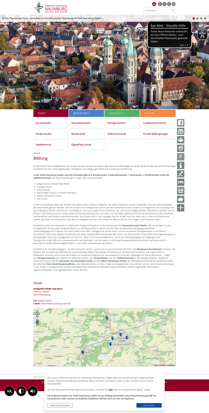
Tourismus (116, 113)
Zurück (36, 153)
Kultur (149, 113)
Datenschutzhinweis (60, 405)
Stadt (42, 113)
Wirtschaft (81, 113)
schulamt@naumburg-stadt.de (56, 303)
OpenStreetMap (160, 365)
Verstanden (149, 405)
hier (111, 389)
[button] (33, 391)
